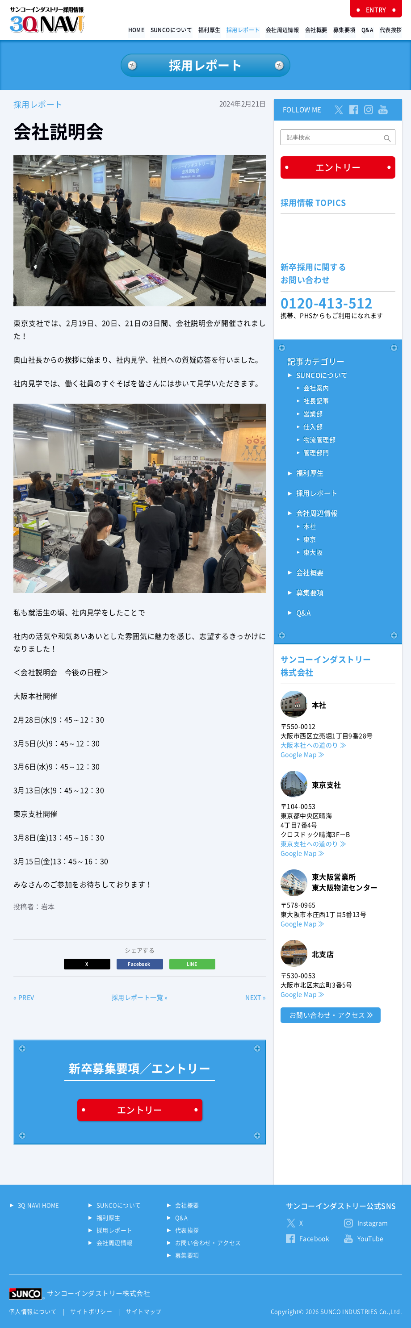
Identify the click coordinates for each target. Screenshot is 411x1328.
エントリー (140, 1110)
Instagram (372, 1223)
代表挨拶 (391, 29)
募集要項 (347, 29)
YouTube (370, 1239)
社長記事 (316, 402)
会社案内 (316, 389)
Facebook (139, 964)
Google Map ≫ (303, 755)
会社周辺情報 (285, 29)
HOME (141, 29)
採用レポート (246, 29)
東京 (309, 540)
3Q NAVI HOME (38, 1205)
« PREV (23, 998)
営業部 (313, 415)
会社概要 (319, 29)
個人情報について (33, 1312)
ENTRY (376, 10)
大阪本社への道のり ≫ (313, 745)
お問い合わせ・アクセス (327, 1015)
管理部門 (316, 454)
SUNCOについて (176, 29)
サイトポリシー (91, 1312)
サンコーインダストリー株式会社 (98, 1293)
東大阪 (313, 553)
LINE (192, 964)
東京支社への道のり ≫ (313, 844)
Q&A (368, 29)
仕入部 (313, 428)
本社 (309, 527)
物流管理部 (319, 441)
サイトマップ (143, 1312)
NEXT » (255, 998)
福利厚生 (213, 29)
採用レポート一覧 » (140, 998)
